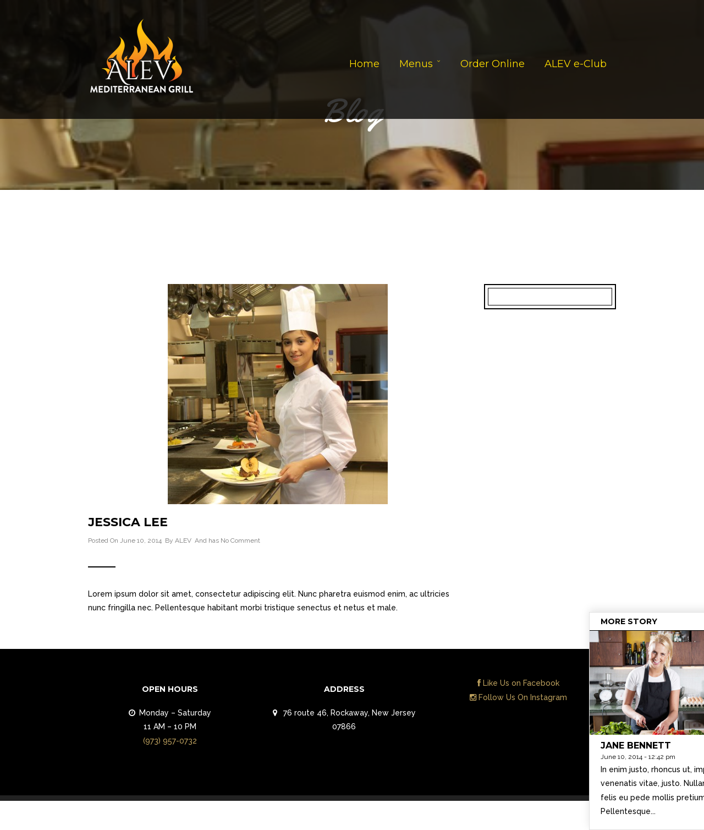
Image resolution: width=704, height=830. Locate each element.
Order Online (492, 64)
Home (364, 64)
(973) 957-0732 (170, 740)
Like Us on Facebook (518, 683)
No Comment (240, 540)
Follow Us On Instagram (518, 697)
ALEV (183, 540)
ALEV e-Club (575, 64)
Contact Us (584, 818)
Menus (416, 64)
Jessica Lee (128, 522)
